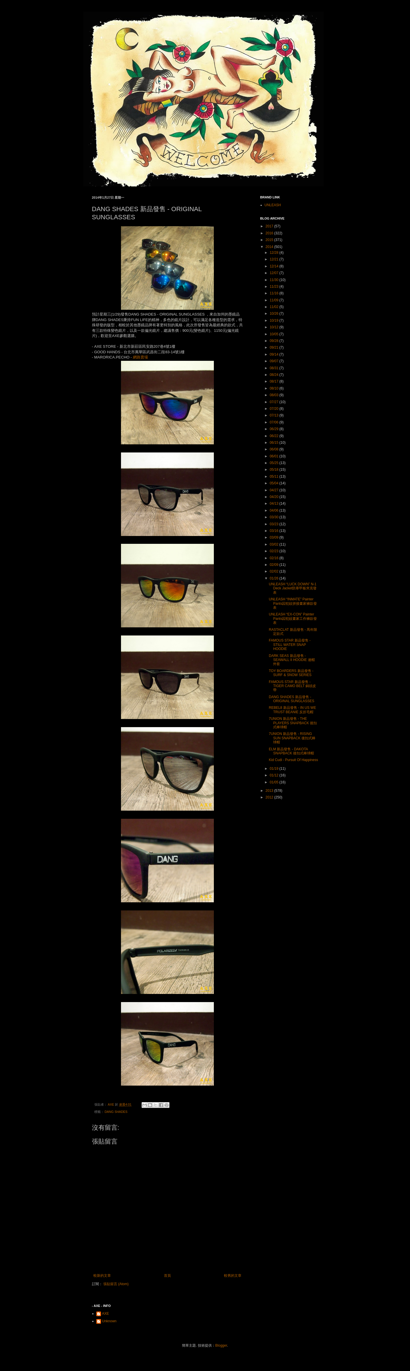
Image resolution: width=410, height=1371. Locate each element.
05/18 (274, 470)
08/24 (274, 375)
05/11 (274, 476)
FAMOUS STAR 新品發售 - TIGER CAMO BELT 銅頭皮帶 (292, 686)
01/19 (274, 769)
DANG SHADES (116, 1111)
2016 (269, 233)
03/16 (274, 531)
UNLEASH (273, 205)
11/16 (274, 293)
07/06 (274, 422)
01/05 (274, 782)
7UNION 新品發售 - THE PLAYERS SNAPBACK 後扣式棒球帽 (293, 723)
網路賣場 (140, 357)
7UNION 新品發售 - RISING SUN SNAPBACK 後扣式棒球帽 (292, 738)
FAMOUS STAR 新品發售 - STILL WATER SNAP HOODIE (289, 644)
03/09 (274, 537)
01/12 (274, 775)
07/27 (274, 402)
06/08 (274, 449)
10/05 (274, 334)
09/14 (274, 354)
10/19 (274, 320)
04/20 (274, 497)
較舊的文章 (232, 1276)
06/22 (274, 436)
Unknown (109, 1321)
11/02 (274, 307)
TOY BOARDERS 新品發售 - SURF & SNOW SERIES (291, 673)
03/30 (274, 517)
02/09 (274, 565)
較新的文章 (102, 1276)
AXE (105, 1314)
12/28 (274, 253)
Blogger (221, 1345)
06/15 (274, 443)
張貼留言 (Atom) (116, 1284)
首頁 (167, 1276)
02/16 (274, 558)
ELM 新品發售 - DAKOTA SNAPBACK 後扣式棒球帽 (291, 751)
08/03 (274, 395)
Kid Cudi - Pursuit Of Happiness (293, 760)
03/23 (274, 524)
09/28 (274, 341)
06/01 (274, 456)
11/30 (274, 280)
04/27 (274, 490)
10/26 (274, 313)
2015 (269, 240)
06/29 (274, 429)
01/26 (274, 578)
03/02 (274, 544)
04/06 (274, 510)
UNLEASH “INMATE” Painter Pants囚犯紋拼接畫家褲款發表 (293, 603)
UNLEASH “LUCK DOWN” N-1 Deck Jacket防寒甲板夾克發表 (292, 588)
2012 (269, 797)
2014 (269, 247)
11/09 (274, 300)
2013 (269, 791)
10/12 (274, 327)
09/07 (274, 361)
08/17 (274, 381)
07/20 (274, 409)
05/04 (274, 483)
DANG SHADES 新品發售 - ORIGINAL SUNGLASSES (291, 699)
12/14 (274, 266)
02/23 (274, 551)
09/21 (274, 347)
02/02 (274, 571)
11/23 (274, 287)
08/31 (274, 368)
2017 (269, 226)
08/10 (274, 388)
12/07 (274, 273)
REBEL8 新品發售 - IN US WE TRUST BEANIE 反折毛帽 (292, 710)
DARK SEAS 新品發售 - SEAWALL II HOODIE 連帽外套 (292, 660)
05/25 (274, 463)
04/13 (274, 503)
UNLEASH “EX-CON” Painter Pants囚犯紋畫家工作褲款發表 (293, 618)
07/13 (274, 415)
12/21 (274, 259)
